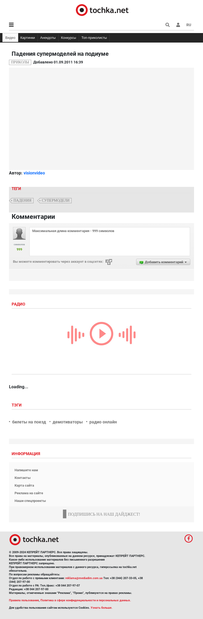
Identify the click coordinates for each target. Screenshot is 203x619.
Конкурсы (68, 38)
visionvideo (34, 172)
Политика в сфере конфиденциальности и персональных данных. (85, 600)
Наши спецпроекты (30, 501)
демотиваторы (68, 421)
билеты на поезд (29, 421)
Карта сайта (24, 485)
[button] (178, 25)
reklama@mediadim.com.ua (84, 578)
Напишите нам (26, 470)
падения (22, 200)
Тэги (17, 405)
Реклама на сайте (29, 493)
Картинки (27, 38)
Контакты (23, 478)
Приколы (20, 62)
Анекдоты (48, 38)
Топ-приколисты (94, 38)
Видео (10, 38)
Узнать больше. (101, 607)
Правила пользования (24, 600)
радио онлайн (103, 421)
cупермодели (56, 200)
